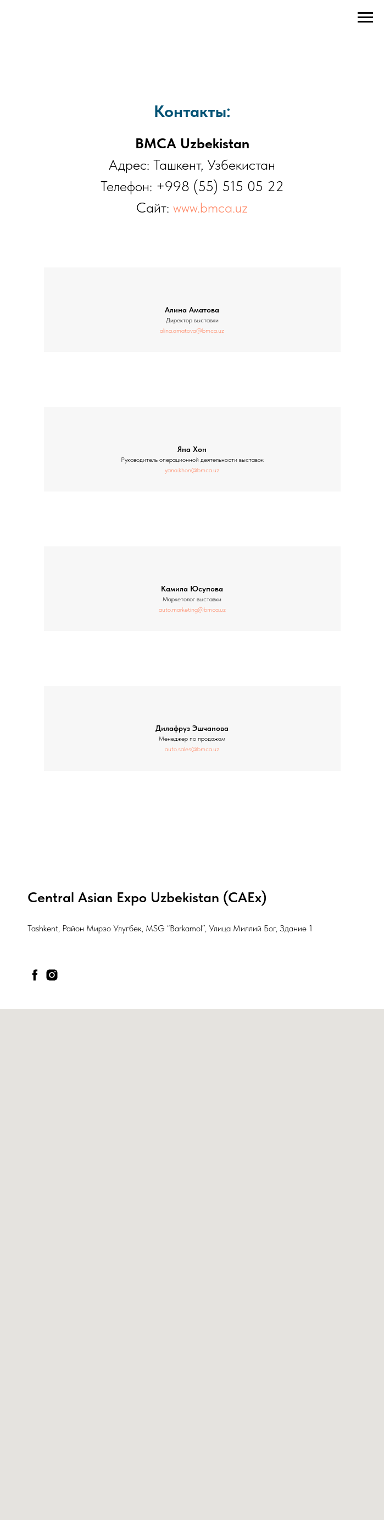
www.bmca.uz (210, 207)
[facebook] (35, 975)
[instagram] (52, 975)
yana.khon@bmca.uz (192, 470)
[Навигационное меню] (365, 17)
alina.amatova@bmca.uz (192, 330)
